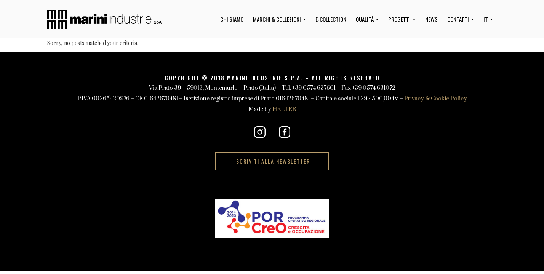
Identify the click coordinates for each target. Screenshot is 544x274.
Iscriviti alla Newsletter (272, 161)
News (431, 19)
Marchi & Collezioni (279, 19)
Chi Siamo (231, 19)
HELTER (284, 109)
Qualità (367, 19)
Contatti (460, 19)
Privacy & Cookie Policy (435, 98)
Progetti (402, 19)
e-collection (330, 19)
